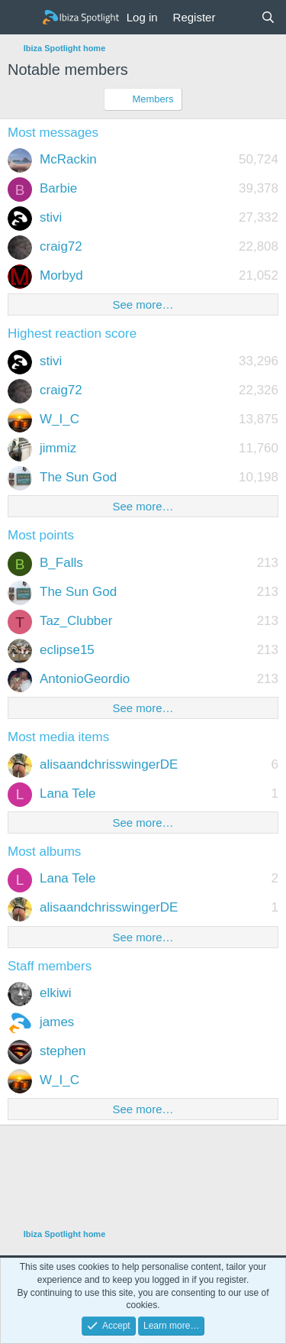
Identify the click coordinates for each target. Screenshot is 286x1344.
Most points (41, 535)
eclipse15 (67, 650)
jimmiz (58, 448)
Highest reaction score (72, 333)
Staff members (50, 966)
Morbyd (61, 275)
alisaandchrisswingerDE (109, 764)
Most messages (53, 132)
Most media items (58, 737)
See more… (142, 304)
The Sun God (78, 477)
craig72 (61, 246)
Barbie (58, 188)
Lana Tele (67, 793)
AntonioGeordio (85, 679)
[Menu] (21, 17)
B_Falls (61, 562)
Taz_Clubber (76, 621)
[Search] (268, 17)
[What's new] (237, 17)
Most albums (44, 851)
